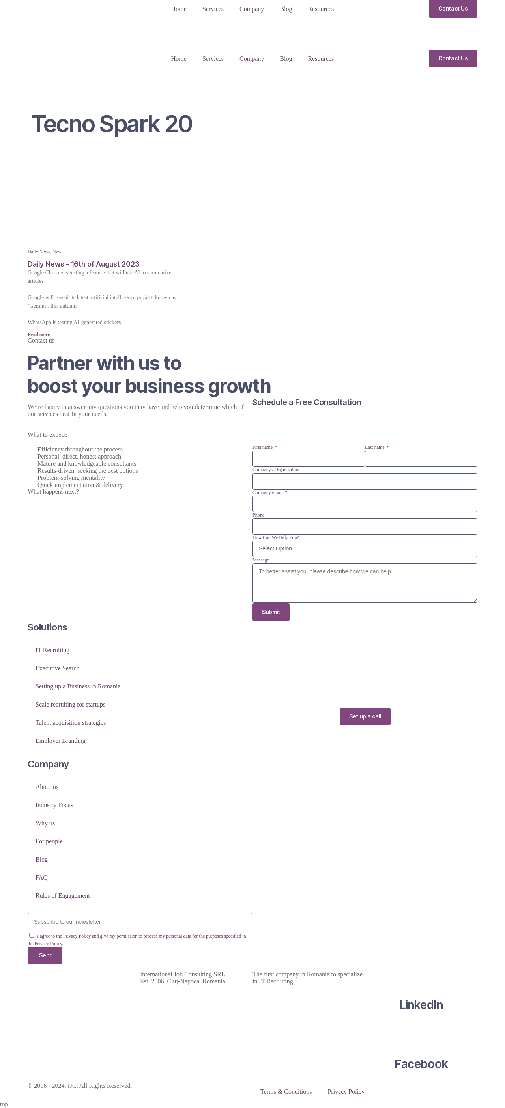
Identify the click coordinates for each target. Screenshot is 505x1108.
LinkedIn (421, 1005)
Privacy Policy (346, 1091)
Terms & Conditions (286, 1091)
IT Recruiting (52, 650)
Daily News (39, 251)
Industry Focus (54, 805)
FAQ (42, 877)
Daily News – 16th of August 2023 (84, 264)
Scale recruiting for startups (70, 704)
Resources (321, 9)
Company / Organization (275, 469)
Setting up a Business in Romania (78, 686)
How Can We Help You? (275, 537)
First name (263, 447)
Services (213, 9)
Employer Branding (61, 740)
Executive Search (58, 668)
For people (49, 841)
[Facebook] (421, 1033)
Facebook (421, 1064)
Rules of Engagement (63, 895)
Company (251, 9)
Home (179, 9)
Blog (286, 9)
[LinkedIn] (421, 974)
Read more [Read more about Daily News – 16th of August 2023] (39, 334)
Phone (258, 515)
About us (47, 786)
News (57, 251)
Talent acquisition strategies (71, 722)
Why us (45, 823)
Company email (268, 492)
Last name (375, 447)
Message (260, 560)
